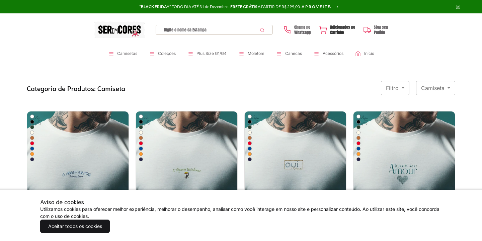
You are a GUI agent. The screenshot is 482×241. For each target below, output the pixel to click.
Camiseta (433, 88)
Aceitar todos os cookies (74, 226)
